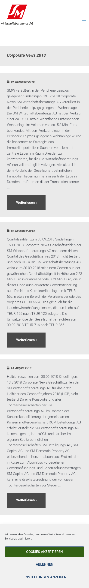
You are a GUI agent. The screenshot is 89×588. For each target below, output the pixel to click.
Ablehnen (44, 564)
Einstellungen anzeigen (45, 577)
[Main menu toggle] (84, 19)
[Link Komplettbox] (44, 145)
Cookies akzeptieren (44, 552)
